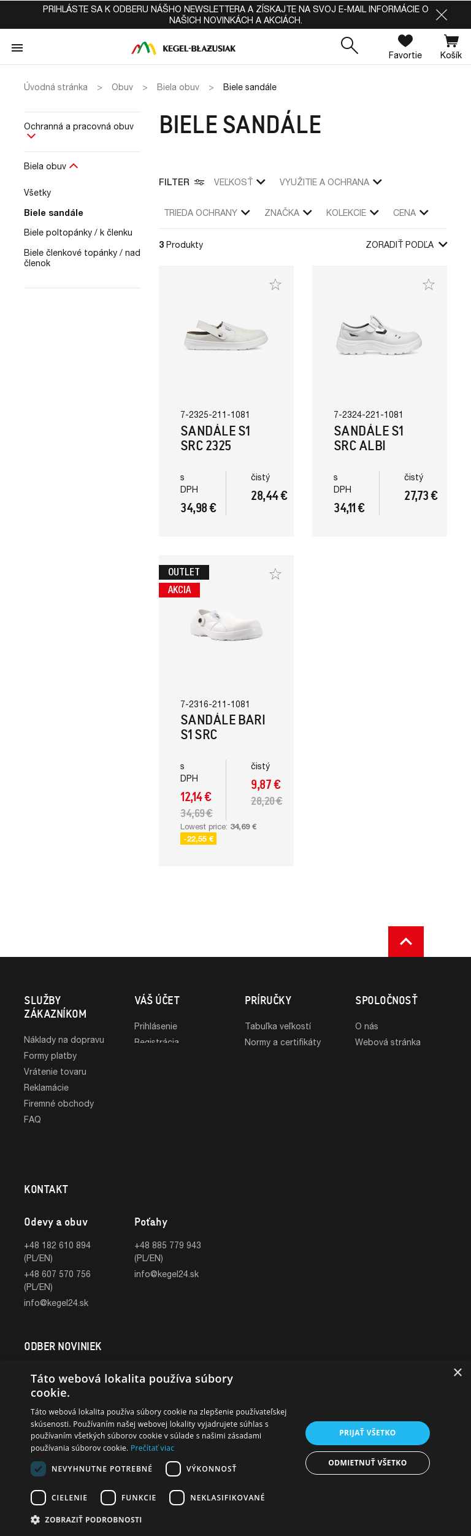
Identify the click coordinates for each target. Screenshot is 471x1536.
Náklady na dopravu (64, 1039)
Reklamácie (46, 1087)
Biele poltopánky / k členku (78, 232)
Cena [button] (410, 212)
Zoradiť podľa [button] (406, 244)
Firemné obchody (59, 1103)
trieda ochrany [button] (207, 212)
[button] (441, 14)
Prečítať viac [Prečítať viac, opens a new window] (152, 1448)
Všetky (37, 192)
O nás (366, 1026)
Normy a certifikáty (283, 1042)
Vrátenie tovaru (55, 1071)
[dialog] (235, 1448)
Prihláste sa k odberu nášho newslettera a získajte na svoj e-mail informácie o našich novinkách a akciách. (236, 14)
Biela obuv (45, 166)
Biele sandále (53, 212)
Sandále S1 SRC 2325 (215, 438)
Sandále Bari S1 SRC (222, 727)
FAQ (32, 1119)
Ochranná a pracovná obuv (79, 126)
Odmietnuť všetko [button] (367, 1462)
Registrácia (156, 1042)
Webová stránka (388, 1042)
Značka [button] (288, 212)
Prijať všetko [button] (367, 1432)
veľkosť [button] (239, 182)
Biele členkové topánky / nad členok (82, 257)
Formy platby (50, 1055)
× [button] (457, 1373)
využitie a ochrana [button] (330, 182)
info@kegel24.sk (56, 1270)
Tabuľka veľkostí (278, 1026)
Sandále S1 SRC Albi (369, 438)
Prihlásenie (155, 1026)
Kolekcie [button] (352, 212)
